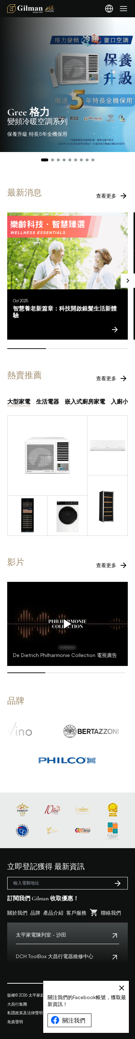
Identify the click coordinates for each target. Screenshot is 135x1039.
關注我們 (68, 1020)
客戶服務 (76, 913)
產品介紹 (53, 913)
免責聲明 (15, 1021)
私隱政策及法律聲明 (25, 1012)
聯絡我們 (111, 913)
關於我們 (17, 913)
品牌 (35, 913)
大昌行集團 (17, 1004)
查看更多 (112, 196)
